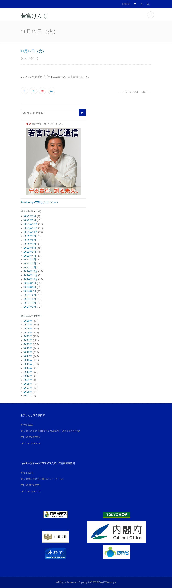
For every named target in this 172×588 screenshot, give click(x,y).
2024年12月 (31, 269)
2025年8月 (30, 239)
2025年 (28, 321)
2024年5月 (30, 296)
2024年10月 (31, 277)
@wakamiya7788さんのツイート (39, 202)
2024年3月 (30, 303)
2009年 (28, 375)
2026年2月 (30, 216)
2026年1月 (30, 219)
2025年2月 (30, 261)
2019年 (28, 344)
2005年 (28, 390)
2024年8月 (30, 284)
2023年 (28, 329)
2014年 (28, 363)
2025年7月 (30, 242)
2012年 (28, 371)
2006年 (28, 386)
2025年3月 (30, 258)
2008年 (28, 378)
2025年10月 (31, 231)
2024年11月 (31, 273)
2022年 (28, 333)
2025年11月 (31, 227)
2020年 (28, 340)
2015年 (28, 359)
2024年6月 (30, 292)
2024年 (28, 325)
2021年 (28, 336)
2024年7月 (30, 288)
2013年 (28, 367)
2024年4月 (30, 300)
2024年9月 (30, 281)
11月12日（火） (33, 51)
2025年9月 (30, 235)
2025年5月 (30, 250)
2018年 (28, 348)
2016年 (28, 355)
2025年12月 (31, 223)
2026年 (28, 317)
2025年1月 (30, 265)
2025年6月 (30, 246)
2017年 (28, 352)
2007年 (28, 382)
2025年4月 (30, 254)
